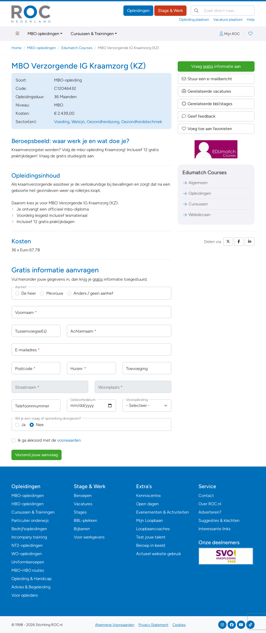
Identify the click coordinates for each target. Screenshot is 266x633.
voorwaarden (69, 440)
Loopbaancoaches (153, 528)
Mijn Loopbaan (149, 520)
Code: (21, 88)
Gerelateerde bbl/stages (206, 103)
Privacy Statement (153, 625)
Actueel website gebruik (158, 553)
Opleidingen (138, 10)
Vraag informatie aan (216, 66)
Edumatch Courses (76, 48)
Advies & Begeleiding (30, 586)
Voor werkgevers (89, 537)
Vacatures (83, 503)
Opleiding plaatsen (194, 19)
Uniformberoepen (27, 562)
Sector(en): (26, 121)
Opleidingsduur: (30, 96)
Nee (40, 424)
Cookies (179, 625)
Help (251, 19)
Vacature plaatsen (228, 19)
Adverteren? (209, 512)
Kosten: (23, 113)
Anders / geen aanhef (93, 293)
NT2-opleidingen (27, 545)
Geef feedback (198, 116)
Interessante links (214, 528)
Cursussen (195, 203)
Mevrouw (54, 293)
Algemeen (195, 182)
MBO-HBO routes (27, 570)
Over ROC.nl (209, 503)
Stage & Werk (170, 10)
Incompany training (29, 537)
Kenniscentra (148, 495)
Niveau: (23, 105)
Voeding (61, 121)
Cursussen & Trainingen (92, 33)
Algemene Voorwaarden (114, 625)
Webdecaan (196, 214)
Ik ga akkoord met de (49, 440)
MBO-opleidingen (41, 48)
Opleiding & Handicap (31, 578)
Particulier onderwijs (30, 520)
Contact (206, 495)
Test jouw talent (150, 537)
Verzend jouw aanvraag (36, 454)
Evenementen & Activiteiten (162, 512)
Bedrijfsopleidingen (29, 528)
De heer (28, 293)
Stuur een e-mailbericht (206, 78)
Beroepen (83, 495)
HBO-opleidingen (27, 503)
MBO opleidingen (43, 33)
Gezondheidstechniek (141, 121)
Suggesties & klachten (219, 520)
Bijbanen (82, 528)
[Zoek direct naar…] (223, 10)
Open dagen (147, 503)
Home (16, 48)
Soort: (21, 80)
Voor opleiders (24, 595)
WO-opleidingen (26, 553)
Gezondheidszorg (103, 121)
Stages (80, 512)
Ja (23, 424)
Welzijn (78, 121)
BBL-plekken (85, 520)
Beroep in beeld (150, 545)
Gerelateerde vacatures (206, 91)
